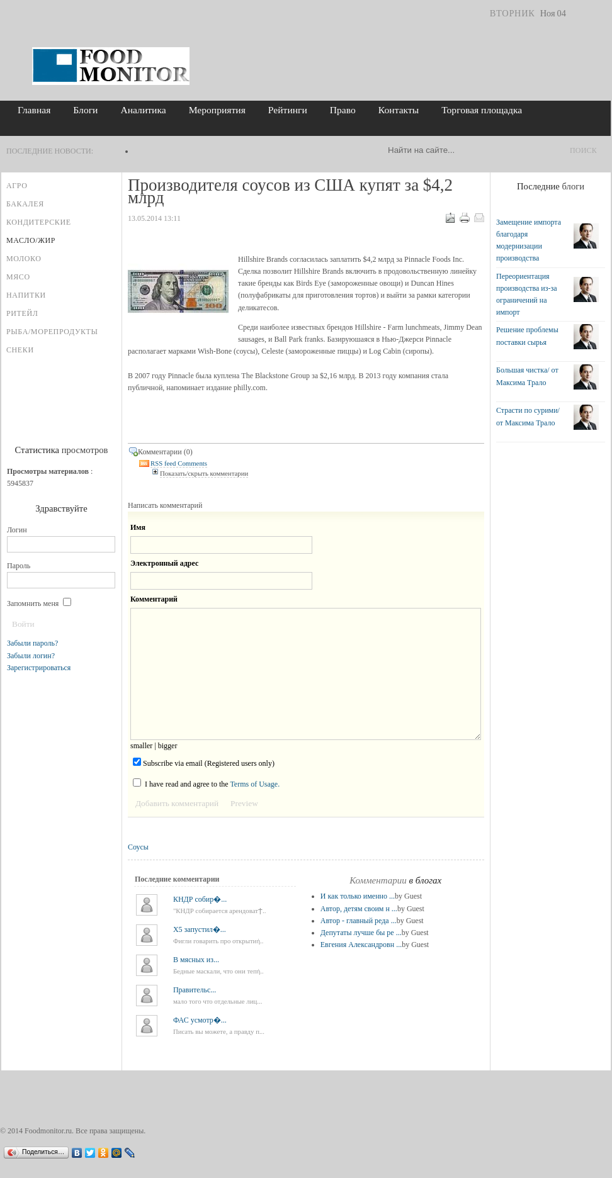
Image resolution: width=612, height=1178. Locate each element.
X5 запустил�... (199, 929)
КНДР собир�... (200, 899)
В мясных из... (196, 959)
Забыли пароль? (32, 643)
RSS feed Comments (178, 463)
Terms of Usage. (255, 784)
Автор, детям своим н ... (358, 908)
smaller (141, 745)
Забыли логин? (31, 655)
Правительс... (194, 989)
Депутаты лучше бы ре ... (361, 932)
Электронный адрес (164, 563)
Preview (244, 803)
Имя (137, 527)
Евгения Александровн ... (361, 944)
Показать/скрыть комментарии (204, 473)
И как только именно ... (357, 896)
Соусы (138, 847)
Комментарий (154, 599)
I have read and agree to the (206, 783)
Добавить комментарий (176, 803)
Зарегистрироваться (39, 667)
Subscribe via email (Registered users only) (204, 763)
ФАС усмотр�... (200, 1020)
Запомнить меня (39, 603)
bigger (168, 745)
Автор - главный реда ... (358, 920)
